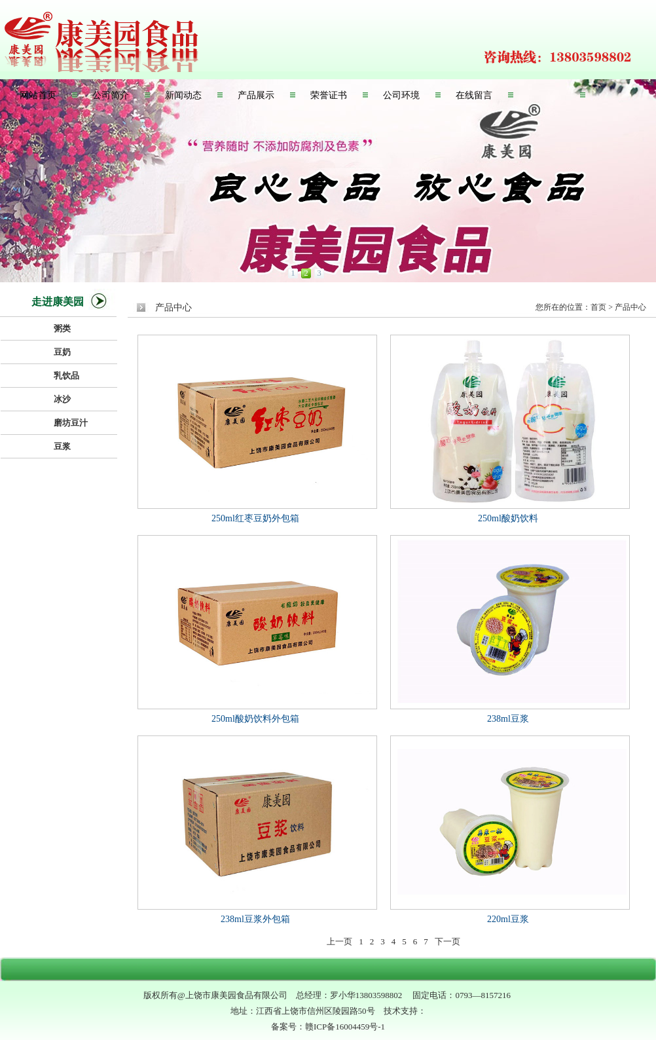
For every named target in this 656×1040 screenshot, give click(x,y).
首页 (598, 307)
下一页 (447, 941)
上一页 (339, 941)
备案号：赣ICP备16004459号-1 (328, 1026)
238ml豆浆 (508, 719)
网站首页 (38, 95)
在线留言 (474, 95)
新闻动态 (183, 95)
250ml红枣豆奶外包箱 (255, 518)
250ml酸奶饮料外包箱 (255, 719)
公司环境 (401, 95)
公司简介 (110, 95)
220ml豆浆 (508, 919)
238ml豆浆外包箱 (255, 919)
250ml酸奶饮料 (508, 518)
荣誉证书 (328, 95)
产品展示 (256, 95)
